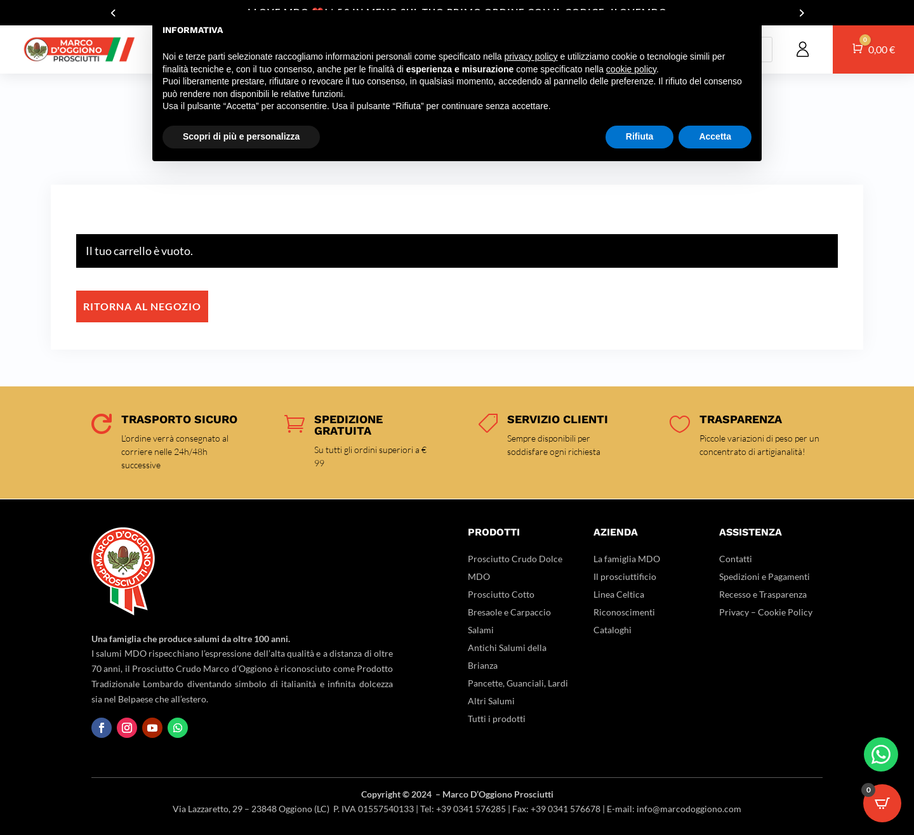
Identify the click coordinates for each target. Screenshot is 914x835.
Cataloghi (612, 629)
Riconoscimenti (624, 612)
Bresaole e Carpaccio (509, 612)
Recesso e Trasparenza (763, 594)
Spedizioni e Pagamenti (764, 576)
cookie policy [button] (631, 69)
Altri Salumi (491, 700)
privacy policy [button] (531, 56)
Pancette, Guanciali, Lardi (518, 683)
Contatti (735, 558)
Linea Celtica (618, 594)
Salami (481, 629)
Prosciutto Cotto (501, 594)
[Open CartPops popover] (882, 803)
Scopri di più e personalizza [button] (241, 136)
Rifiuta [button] (640, 136)
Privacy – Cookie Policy (765, 612)
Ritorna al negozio (142, 306)
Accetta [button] (715, 136)
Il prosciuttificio (624, 576)
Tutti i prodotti (497, 718)
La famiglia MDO (626, 558)
